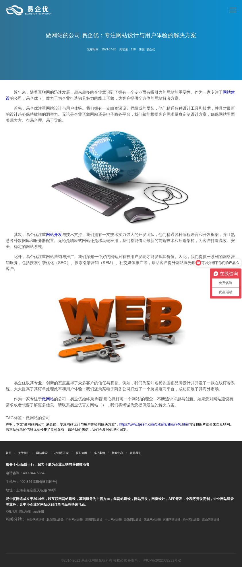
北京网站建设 (55, 519)
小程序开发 (61, 452)
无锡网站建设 (152, 519)
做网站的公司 (38, 418)
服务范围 (81, 452)
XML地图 (12, 511)
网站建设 (42, 452)
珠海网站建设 (133, 519)
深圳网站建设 (93, 519)
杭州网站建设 (191, 519)
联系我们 (135, 452)
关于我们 (24, 452)
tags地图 (38, 511)
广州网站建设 (74, 519)
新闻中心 (117, 452)
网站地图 (25, 511)
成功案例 (99, 452)
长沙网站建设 (35, 519)
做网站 (48, 399)
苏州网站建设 (171, 519)
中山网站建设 (113, 519)
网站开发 (54, 234)
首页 (8, 452)
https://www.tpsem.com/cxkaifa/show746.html (154, 424)
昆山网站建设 (210, 519)
